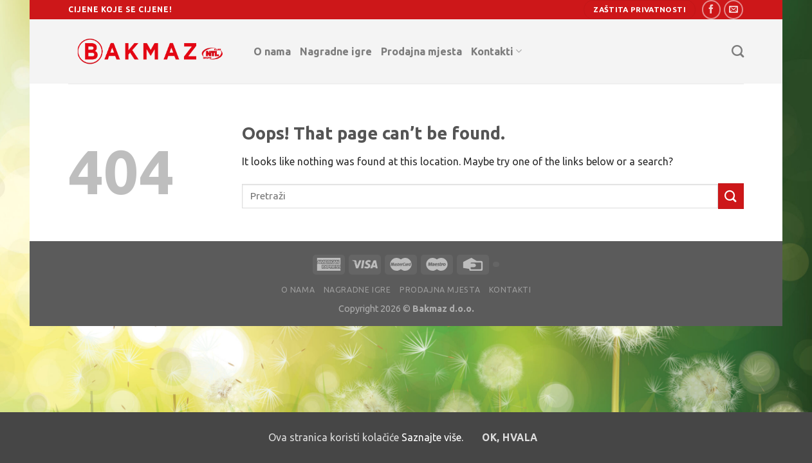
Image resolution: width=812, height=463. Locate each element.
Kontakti (496, 51)
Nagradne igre (336, 51)
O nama (272, 51)
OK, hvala (509, 437)
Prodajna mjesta (421, 51)
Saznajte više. (432, 437)
